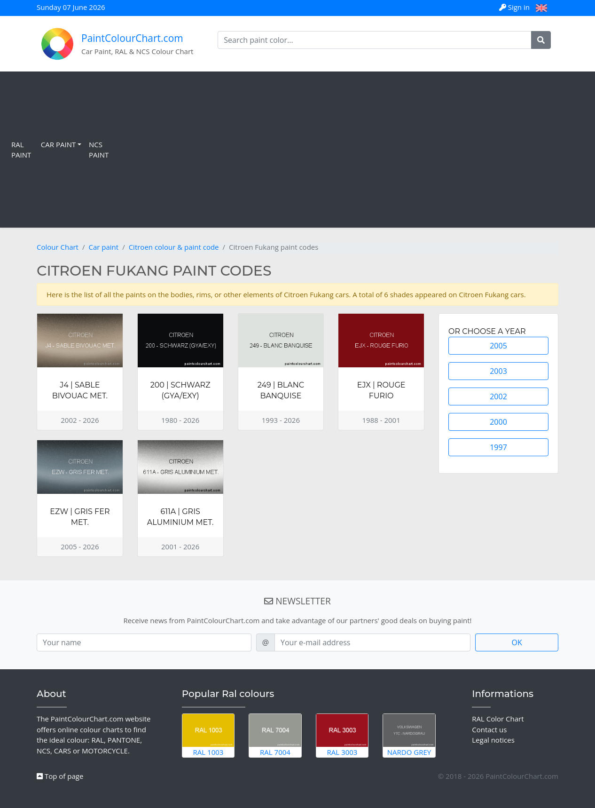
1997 (498, 447)
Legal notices (493, 740)
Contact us (489, 729)
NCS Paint (99, 150)
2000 (498, 422)
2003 (498, 371)
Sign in (515, 7)
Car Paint (58, 144)
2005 (498, 346)
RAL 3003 (342, 735)
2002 (498, 396)
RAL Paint (21, 150)
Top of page (60, 776)
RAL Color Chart (498, 718)
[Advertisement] (351, 149)
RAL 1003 (208, 735)
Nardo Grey (409, 735)
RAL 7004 (275, 735)
